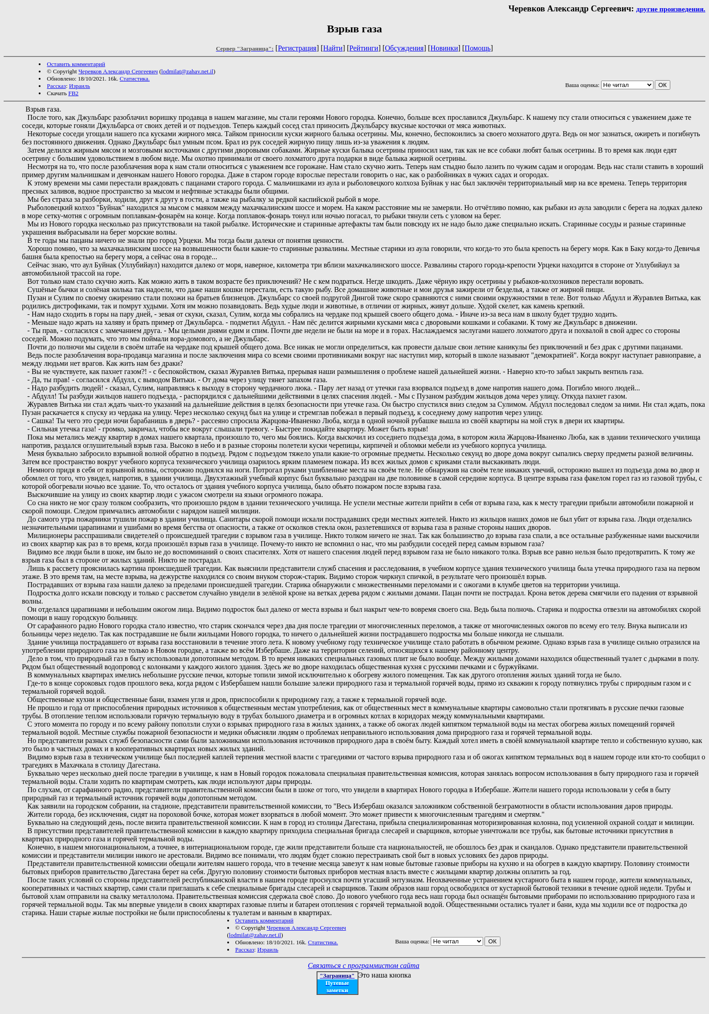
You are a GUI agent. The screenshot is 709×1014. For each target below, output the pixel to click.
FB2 (73, 93)
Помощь (477, 48)
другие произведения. (670, 9)
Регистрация (297, 48)
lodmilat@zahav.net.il (187, 71)
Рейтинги (363, 48)
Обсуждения (404, 48)
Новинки (444, 48)
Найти (333, 48)
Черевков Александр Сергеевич (118, 71)
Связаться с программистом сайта (363, 965)
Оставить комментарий (76, 64)
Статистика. (135, 78)
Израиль (79, 85)
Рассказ (56, 85)
